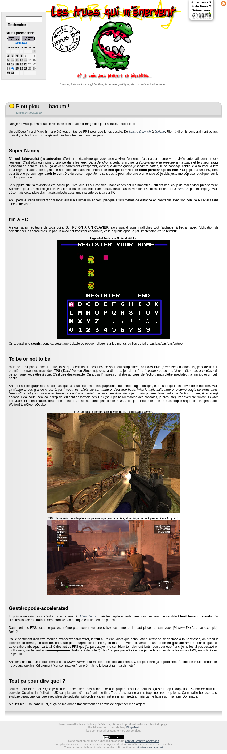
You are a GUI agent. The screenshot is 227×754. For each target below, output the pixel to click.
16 (8, 64)
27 (25, 68)
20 (25, 64)
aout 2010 (21, 43)
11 (17, 60)
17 (12, 64)
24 (12, 68)
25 (17, 68)
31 (12, 72)
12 (21, 60)
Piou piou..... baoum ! (39, 106)
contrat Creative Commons (142, 741)
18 (17, 64)
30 (8, 72)
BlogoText (132, 727)
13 (25, 60)
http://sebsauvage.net (149, 747)
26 (21, 68)
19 (21, 64)
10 (12, 60)
